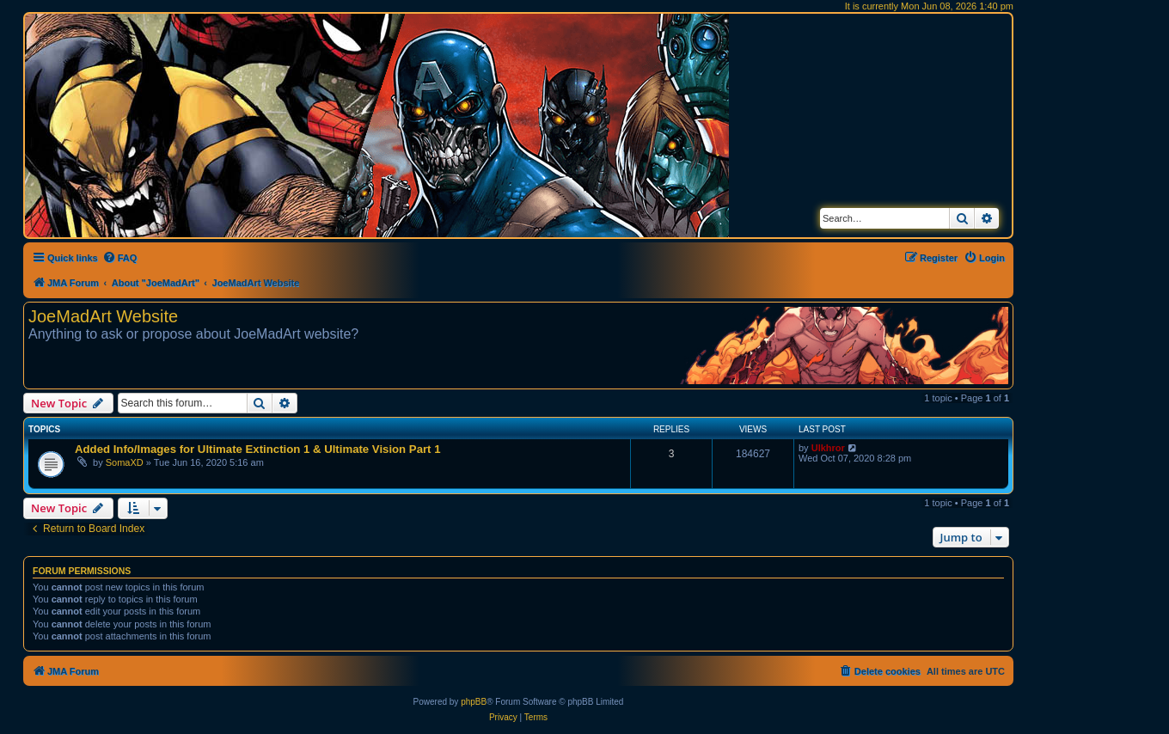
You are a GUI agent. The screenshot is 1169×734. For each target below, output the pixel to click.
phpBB (474, 701)
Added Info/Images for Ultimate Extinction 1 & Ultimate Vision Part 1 (258, 449)
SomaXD (125, 462)
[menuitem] (120, 258)
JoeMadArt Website (103, 316)
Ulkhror (828, 448)
